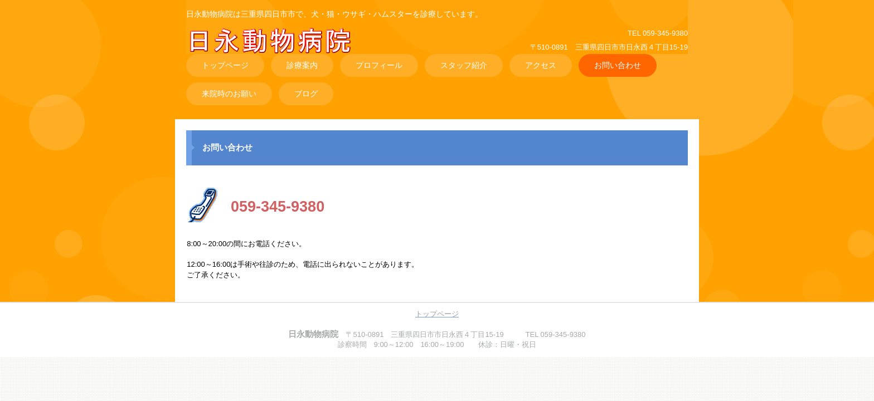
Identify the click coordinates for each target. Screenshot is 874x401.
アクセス (540, 65)
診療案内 (302, 65)
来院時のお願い (229, 93)
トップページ (225, 65)
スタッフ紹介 (463, 65)
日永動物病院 (279, 49)
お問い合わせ (617, 65)
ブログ (306, 93)
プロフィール (379, 65)
